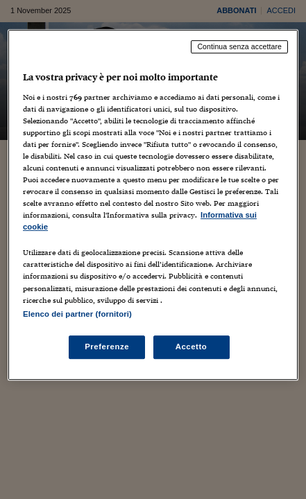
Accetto (191, 346)
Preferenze (107, 346)
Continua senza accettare (239, 46)
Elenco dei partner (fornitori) (77, 314)
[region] (153, 204)
